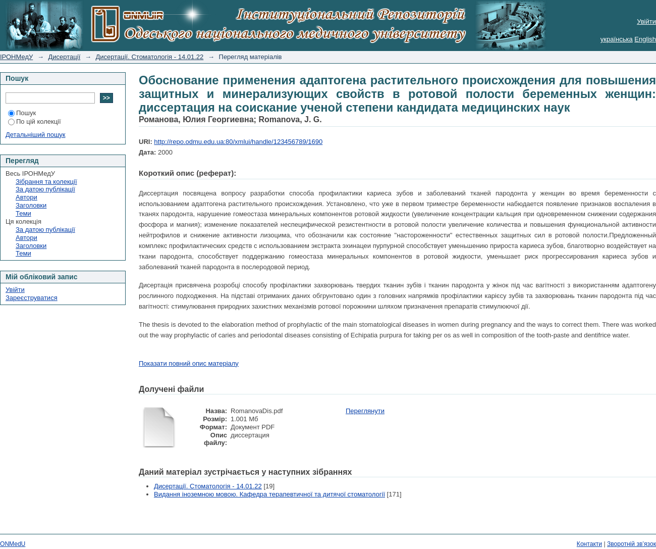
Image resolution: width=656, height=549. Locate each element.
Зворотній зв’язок (631, 543)
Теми (23, 213)
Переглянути (365, 411)
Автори (26, 197)
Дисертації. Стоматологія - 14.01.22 (150, 57)
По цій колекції (34, 121)
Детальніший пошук (36, 134)
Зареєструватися (32, 298)
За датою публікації (45, 189)
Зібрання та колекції (46, 181)
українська (616, 39)
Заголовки (31, 205)
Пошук (22, 113)
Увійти (646, 21)
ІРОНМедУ (16, 57)
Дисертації (64, 57)
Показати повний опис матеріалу (189, 363)
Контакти (589, 543)
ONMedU (12, 543)
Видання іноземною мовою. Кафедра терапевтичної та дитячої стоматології (269, 494)
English (645, 39)
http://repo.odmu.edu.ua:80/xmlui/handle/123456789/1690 (238, 141)
